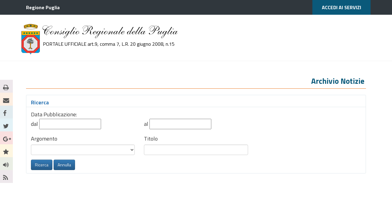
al (146, 124)
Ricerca (40, 102)
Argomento (44, 138)
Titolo (151, 138)
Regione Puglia (43, 7)
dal (35, 124)
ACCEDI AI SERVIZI (341, 7)
